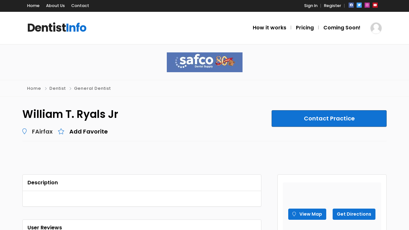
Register (332, 5)
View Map (307, 214)
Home (33, 5)
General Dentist (92, 88)
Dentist (58, 88)
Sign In (311, 5)
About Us (55, 5)
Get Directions (354, 214)
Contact (80, 5)
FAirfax (42, 131)
